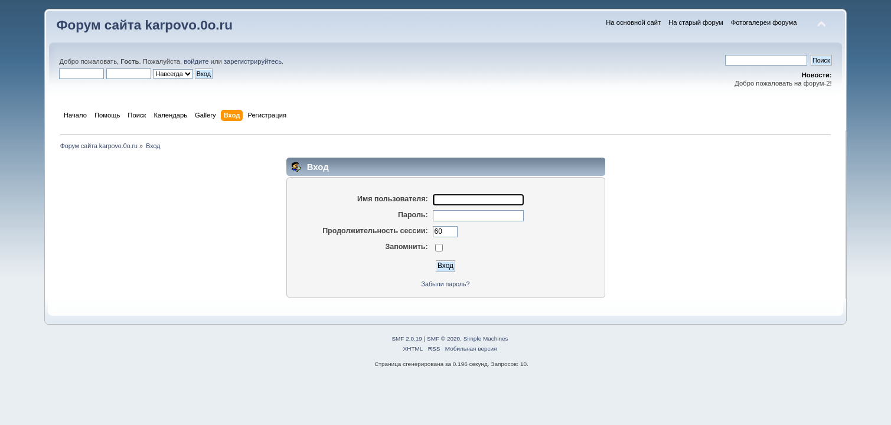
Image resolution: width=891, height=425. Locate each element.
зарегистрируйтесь (253, 61)
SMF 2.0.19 (406, 338)
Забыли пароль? (446, 283)
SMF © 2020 (443, 338)
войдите (196, 61)
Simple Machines (486, 338)
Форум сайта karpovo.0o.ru (144, 25)
